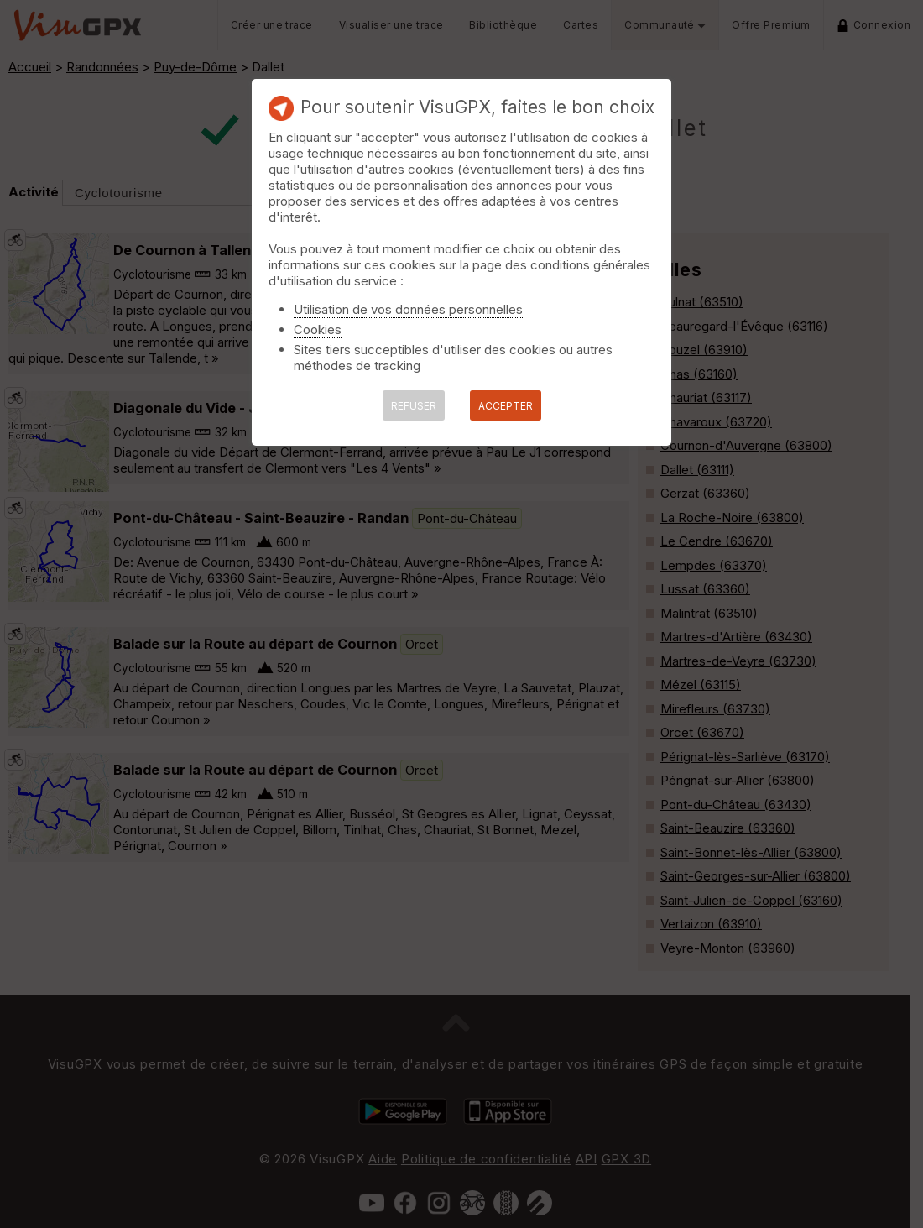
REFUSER (413, 406)
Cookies (318, 329)
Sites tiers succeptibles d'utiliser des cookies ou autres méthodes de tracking (453, 358)
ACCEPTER (505, 406)
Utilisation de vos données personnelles (408, 309)
